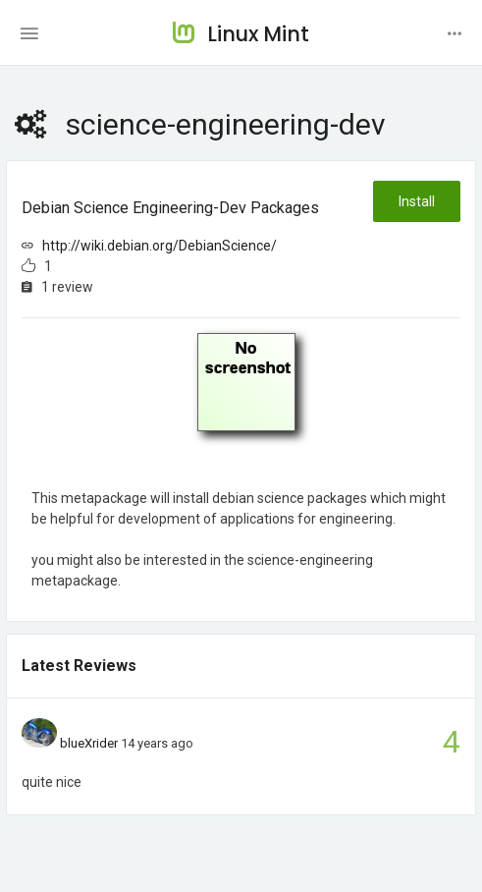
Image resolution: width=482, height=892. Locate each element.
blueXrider (89, 743)
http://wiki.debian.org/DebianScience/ (159, 245)
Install (417, 201)
